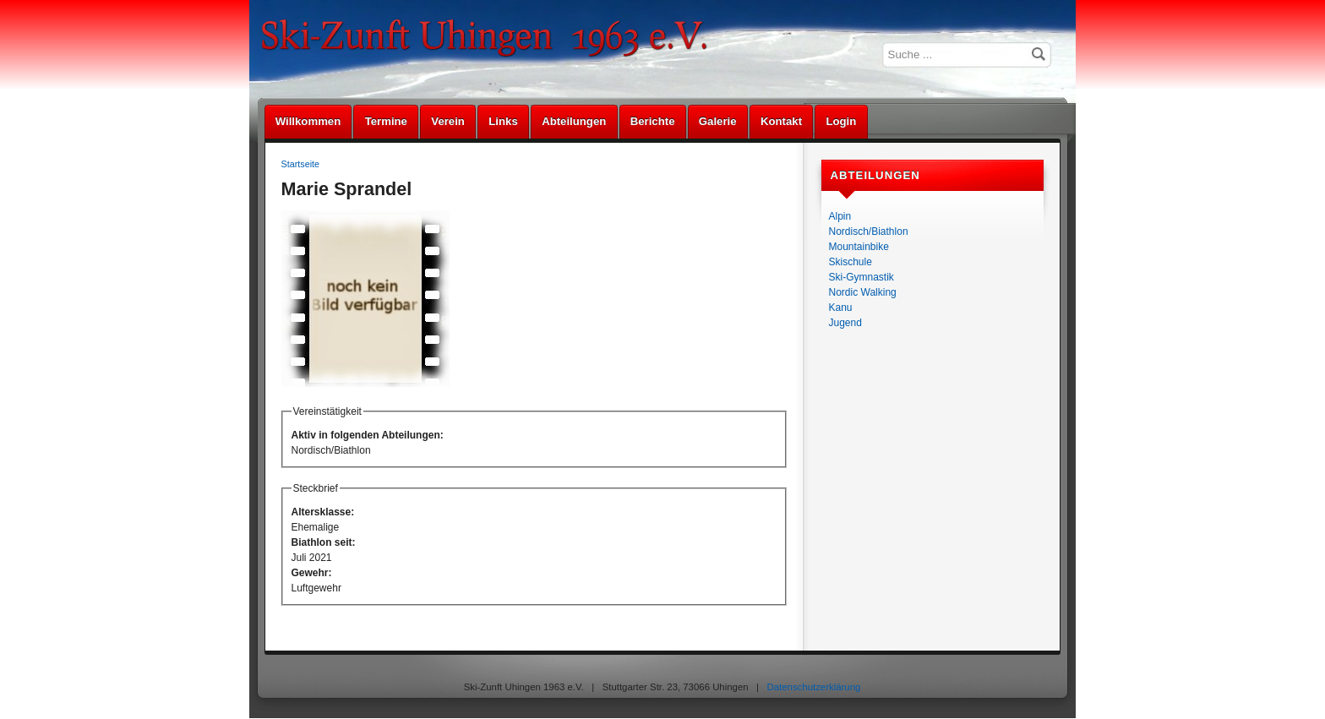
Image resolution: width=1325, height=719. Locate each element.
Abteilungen (574, 121)
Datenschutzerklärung (814, 687)
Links (502, 121)
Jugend (845, 323)
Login (841, 121)
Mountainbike (859, 247)
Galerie (718, 121)
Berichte (652, 121)
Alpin (840, 216)
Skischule (850, 262)
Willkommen (308, 121)
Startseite (300, 164)
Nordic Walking (863, 292)
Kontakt (781, 121)
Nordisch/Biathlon (868, 231)
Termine (386, 121)
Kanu (841, 307)
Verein (448, 121)
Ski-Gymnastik (861, 277)
